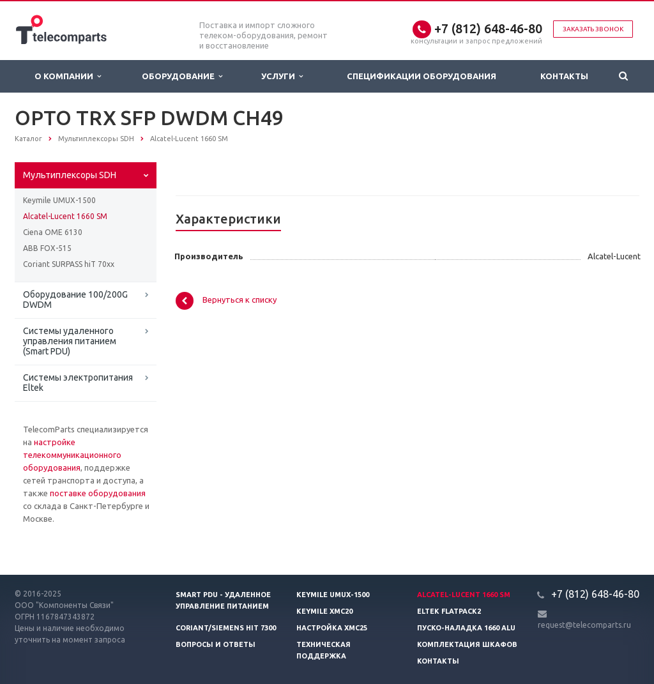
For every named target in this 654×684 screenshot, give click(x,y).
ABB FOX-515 (47, 248)
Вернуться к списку (226, 301)
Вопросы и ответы (215, 644)
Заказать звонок (593, 29)
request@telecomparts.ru (584, 625)
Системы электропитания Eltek (78, 382)
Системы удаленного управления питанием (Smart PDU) (69, 341)
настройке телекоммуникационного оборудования (72, 454)
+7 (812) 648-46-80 (488, 28)
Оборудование (182, 76)
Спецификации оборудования (421, 76)
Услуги (282, 76)
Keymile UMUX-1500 (59, 200)
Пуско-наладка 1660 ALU (466, 628)
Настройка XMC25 (331, 628)
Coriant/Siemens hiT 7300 (226, 628)
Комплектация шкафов (467, 644)
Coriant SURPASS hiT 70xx (68, 264)
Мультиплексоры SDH (69, 175)
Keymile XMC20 (324, 611)
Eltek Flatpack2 (449, 611)
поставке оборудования (98, 493)
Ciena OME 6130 (52, 232)
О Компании (67, 76)
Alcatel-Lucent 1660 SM (65, 216)
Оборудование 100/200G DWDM (75, 299)
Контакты (564, 76)
